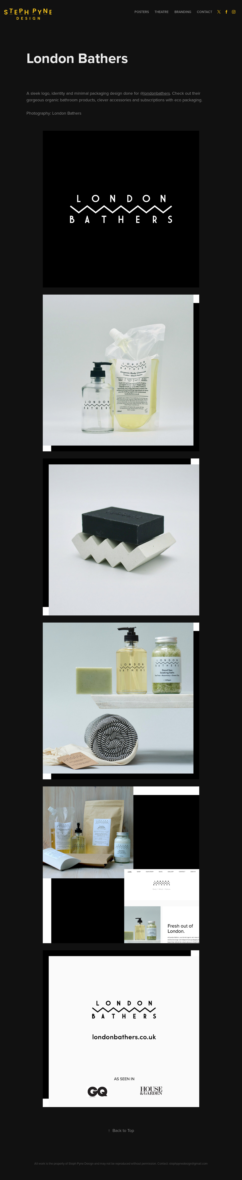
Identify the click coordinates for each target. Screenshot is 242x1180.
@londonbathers (155, 93)
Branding (182, 11)
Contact (204, 11)
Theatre (162, 11)
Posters (141, 11)
